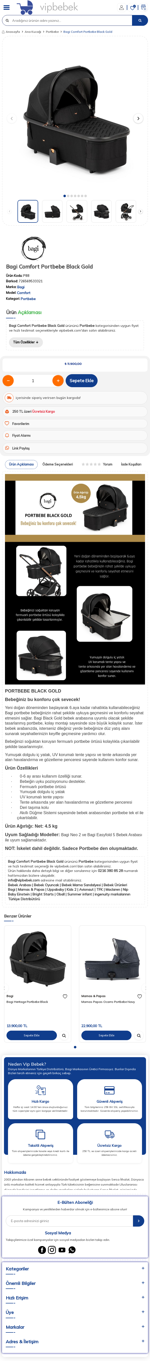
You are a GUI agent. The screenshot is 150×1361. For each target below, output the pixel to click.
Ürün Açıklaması (21, 464)
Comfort (23, 293)
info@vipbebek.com (24, 880)
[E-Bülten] (138, 1221)
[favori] (65, 997)
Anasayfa (11, 32)
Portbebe (52, 32)
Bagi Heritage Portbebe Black (27, 1002)
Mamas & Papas (93, 996)
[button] (64, 196)
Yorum (97, 464)
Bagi (20, 287)
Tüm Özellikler (26, 342)
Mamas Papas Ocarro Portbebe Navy (108, 1002)
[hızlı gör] (64, 1035)
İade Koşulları (131, 464)
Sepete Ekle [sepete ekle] (31, 1035)
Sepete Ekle (82, 380)
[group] (75, 116)
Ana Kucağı (33, 32)
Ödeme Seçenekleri (57, 464)
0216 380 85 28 (111, 870)
